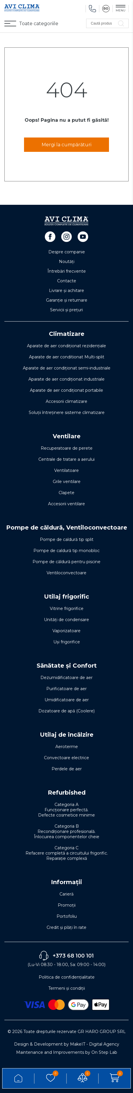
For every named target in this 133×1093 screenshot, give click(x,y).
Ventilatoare (66, 470)
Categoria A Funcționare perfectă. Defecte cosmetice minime (66, 810)
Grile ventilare (67, 481)
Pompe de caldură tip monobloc (66, 550)
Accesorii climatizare (66, 401)
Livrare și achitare (66, 290)
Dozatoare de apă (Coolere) (66, 711)
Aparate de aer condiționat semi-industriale (66, 368)
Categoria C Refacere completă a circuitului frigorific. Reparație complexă (66, 853)
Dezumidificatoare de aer (66, 677)
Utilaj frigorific (66, 596)
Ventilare (67, 436)
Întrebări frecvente (66, 271)
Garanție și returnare (66, 300)
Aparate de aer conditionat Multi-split (66, 357)
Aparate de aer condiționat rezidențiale (66, 345)
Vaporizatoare (66, 630)
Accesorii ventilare (66, 503)
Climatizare (66, 333)
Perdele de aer (67, 768)
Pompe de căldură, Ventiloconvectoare (66, 527)
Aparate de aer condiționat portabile (66, 390)
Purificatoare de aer (66, 688)
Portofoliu (67, 916)
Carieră (66, 894)
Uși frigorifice (66, 642)
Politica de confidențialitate (67, 977)
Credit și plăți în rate (66, 927)
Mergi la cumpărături (66, 144)
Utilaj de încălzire (66, 734)
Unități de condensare (66, 619)
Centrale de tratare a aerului (66, 459)
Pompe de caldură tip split (66, 539)
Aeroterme (66, 746)
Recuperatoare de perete (67, 448)
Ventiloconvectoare (66, 572)
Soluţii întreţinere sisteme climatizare (67, 412)
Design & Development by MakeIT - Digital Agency (66, 1044)
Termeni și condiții (66, 988)
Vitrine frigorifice (66, 608)
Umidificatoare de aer (67, 699)
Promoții (67, 905)
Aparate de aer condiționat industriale (66, 379)
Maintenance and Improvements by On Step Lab (66, 1052)
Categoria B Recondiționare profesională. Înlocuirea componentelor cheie (66, 831)
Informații (66, 882)
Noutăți (66, 261)
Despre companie (66, 252)
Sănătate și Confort (67, 665)
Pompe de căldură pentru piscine (66, 561)
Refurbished (67, 792)
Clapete (66, 492)
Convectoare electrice (66, 757)
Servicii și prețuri (66, 309)
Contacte (66, 280)
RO (105, 9)
